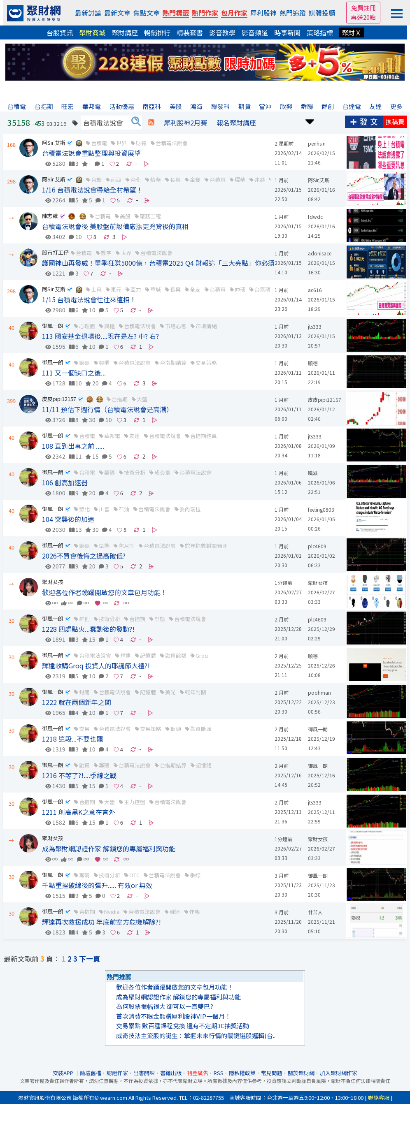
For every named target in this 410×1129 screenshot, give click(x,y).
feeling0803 (321, 509)
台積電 (99, 143)
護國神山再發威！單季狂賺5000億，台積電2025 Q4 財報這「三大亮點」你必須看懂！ (168, 263)
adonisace (319, 253)
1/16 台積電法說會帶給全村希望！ (92, 190)
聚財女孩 (52, 582)
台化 (135, 179)
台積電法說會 (172, 143)
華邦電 (112, 436)
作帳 (194, 912)
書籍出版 (171, 1073)
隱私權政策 (242, 1073)
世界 (121, 143)
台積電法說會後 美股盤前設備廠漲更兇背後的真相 (115, 226)
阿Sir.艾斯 (53, 142)
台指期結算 (173, 362)
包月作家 (234, 13)
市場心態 (175, 326)
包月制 (127, 545)
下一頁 (89, 958)
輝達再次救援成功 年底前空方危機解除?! (101, 922)
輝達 (125, 655)
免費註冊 (363, 7)
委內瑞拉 (190, 509)
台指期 (120, 399)
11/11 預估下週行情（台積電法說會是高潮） (107, 409)
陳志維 (50, 216)
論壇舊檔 (90, 1073)
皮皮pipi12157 (59, 399)
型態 (104, 545)
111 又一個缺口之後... (74, 373)
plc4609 (317, 545)
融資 (84, 765)
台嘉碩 (262, 289)
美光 (170, 692)
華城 (155, 289)
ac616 (315, 289)
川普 (104, 509)
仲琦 (240, 289)
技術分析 (134, 472)
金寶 (195, 179)
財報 (141, 143)
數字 (106, 253)
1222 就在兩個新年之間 (76, 702)
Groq (202, 655)
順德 (313, 362)
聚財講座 (125, 32)
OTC (134, 875)
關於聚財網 (301, 1073)
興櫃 (109, 326)
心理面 (87, 326)
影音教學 (222, 32)
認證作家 (117, 1073)
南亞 (116, 179)
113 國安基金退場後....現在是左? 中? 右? (100, 336)
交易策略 (206, 362)
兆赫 (259, 179)
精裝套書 (190, 32)
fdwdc (315, 216)
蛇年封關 (195, 692)
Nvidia (111, 912)
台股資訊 (60, 32)
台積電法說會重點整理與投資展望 (91, 153)
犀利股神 (263, 13)
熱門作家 (205, 13)
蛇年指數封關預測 (206, 545)
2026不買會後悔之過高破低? (84, 556)
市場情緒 (206, 326)
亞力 (135, 289)
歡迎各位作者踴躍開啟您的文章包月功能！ (104, 592)
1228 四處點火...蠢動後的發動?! (88, 629)
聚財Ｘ (351, 32)
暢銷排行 (157, 32)
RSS (219, 1073)
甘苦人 (315, 912)
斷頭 (175, 729)
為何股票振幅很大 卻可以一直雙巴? (164, 1006)
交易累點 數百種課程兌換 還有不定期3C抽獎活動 (182, 1025)
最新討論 (88, 13)
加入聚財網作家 (338, 1073)
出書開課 (144, 1073)
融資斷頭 (201, 729)
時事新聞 (287, 32)
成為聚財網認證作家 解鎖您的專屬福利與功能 (108, 848)
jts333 (314, 326)
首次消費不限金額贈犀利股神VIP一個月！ (173, 1016)
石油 (124, 509)
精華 (155, 179)
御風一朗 (52, 325)
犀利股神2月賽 (185, 123)
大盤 (142, 399)
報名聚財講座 (236, 123)
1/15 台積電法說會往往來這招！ (89, 299)
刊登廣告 (197, 1073)
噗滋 (313, 472)
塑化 (84, 509)
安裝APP (64, 1073)
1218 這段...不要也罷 (72, 739)
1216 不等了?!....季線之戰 (79, 775)
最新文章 (117, 13)
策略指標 (320, 32)
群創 (84, 619)
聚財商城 (92, 32)
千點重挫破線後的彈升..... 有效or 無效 (97, 885)
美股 (125, 216)
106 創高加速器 (65, 482)
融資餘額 (175, 655)
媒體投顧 (322, 13)
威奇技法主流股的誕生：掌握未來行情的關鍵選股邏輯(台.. (195, 1035)
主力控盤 (134, 802)
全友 (195, 289)
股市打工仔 (55, 252)
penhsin (317, 143)
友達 (134, 436)
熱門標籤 (176, 13)
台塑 (96, 179)
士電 (96, 289)
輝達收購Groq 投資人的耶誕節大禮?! (96, 665)
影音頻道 (255, 32)
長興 (175, 179)
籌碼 (84, 362)
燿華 (240, 179)
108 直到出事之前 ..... (73, 446)
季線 (195, 875)
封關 (84, 692)
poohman (319, 692)
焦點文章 (146, 13)
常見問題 (271, 1073)
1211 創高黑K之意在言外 (78, 812)
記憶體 (204, 765)
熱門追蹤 (293, 13)
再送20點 (363, 17)
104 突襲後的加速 (68, 519)
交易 (84, 729)
